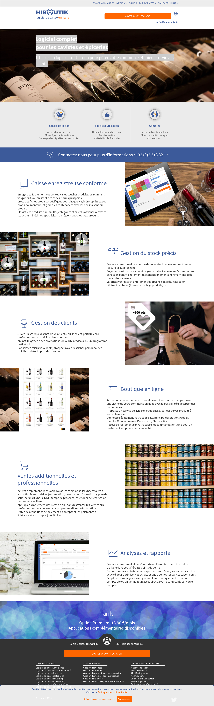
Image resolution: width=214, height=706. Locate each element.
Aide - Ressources (139, 670)
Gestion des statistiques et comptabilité (103, 681)
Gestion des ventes (92, 667)
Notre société (137, 675)
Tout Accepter (124, 699)
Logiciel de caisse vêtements (50, 667)
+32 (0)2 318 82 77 (168, 21)
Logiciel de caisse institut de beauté (53, 670)
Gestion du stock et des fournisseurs (101, 675)
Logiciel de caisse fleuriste (49, 673)
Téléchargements (140, 681)
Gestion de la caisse (93, 678)
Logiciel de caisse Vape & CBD (50, 681)
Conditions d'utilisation (142, 678)
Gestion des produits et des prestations (102, 673)
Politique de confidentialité (144, 684)
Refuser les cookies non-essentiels (99, 699)
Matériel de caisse (139, 667)
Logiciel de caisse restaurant (50, 675)
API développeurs (139, 673)
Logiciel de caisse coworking (50, 678)
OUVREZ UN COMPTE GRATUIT (137, 16)
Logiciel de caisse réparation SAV (52, 684)
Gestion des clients (92, 670)
